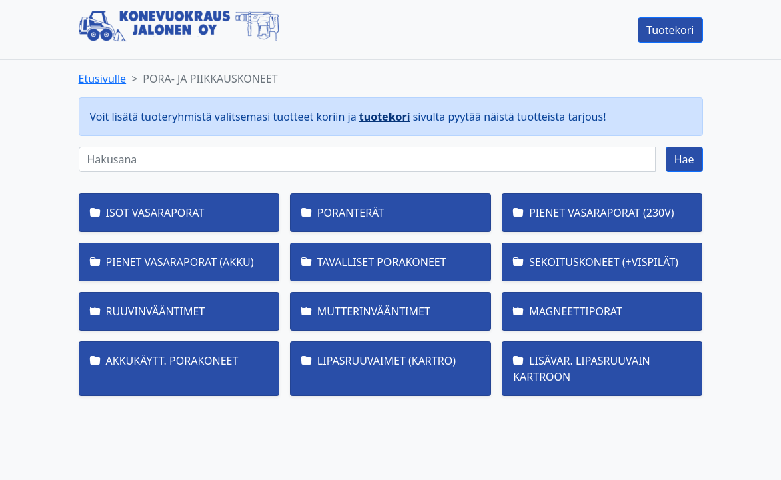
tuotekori (384, 116)
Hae (684, 159)
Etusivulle (103, 78)
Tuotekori (670, 30)
